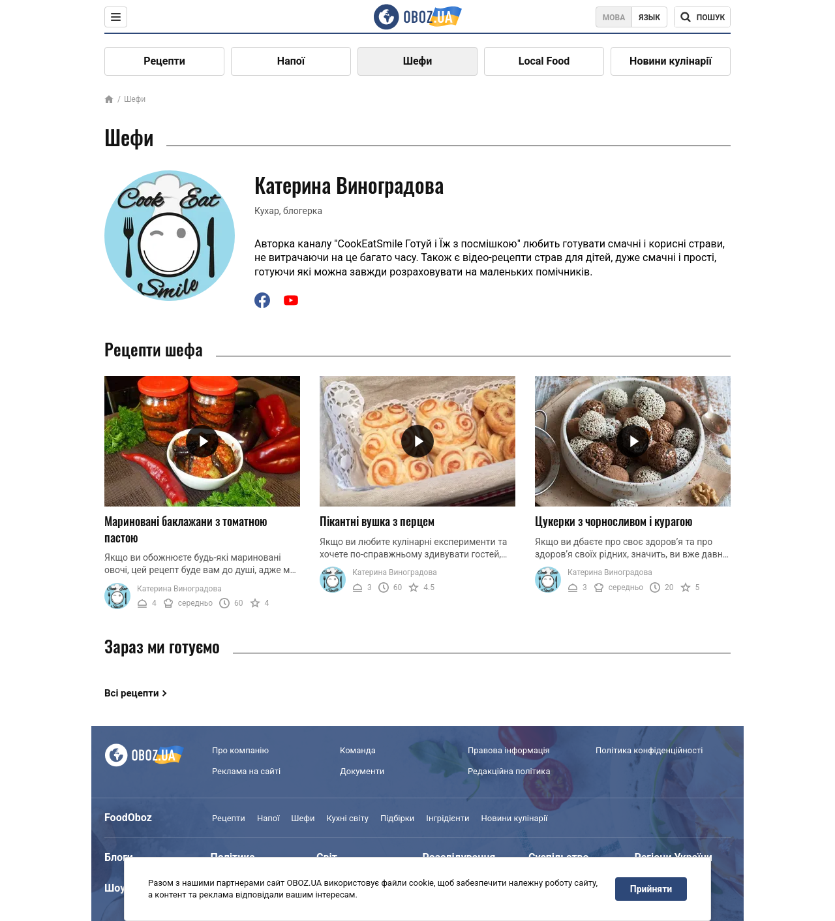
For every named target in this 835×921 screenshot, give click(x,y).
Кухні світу (347, 818)
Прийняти (651, 889)
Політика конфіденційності (649, 750)
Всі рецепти (131, 693)
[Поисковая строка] (702, 17)
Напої (291, 61)
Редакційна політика (509, 771)
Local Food (544, 61)
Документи (362, 771)
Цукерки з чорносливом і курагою (614, 521)
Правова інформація (509, 750)
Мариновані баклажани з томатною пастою (185, 529)
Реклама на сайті (246, 771)
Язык (649, 17)
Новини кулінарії (671, 61)
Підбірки (397, 818)
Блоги (118, 857)
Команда (358, 750)
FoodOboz (128, 817)
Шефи (418, 61)
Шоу (114, 888)
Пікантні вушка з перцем (377, 521)
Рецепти (164, 61)
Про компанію (240, 750)
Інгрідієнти (447, 818)
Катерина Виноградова (179, 588)
